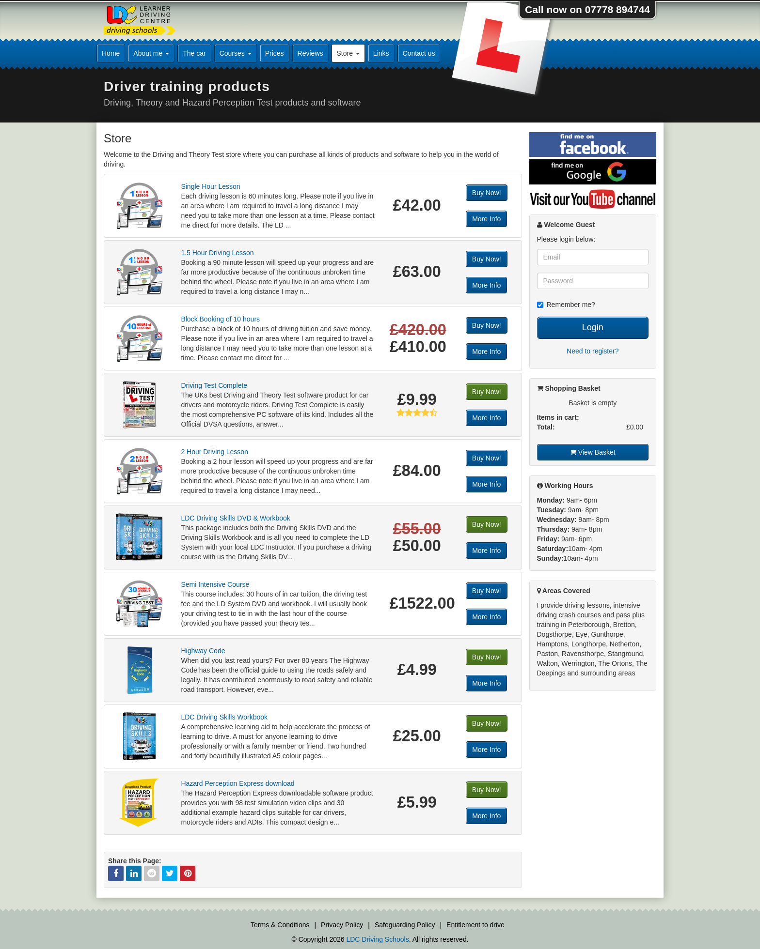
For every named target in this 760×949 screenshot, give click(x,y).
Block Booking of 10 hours (220, 319)
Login (592, 327)
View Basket (593, 452)
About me (151, 53)
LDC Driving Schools (377, 939)
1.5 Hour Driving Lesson (217, 253)
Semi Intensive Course (215, 584)
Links (381, 53)
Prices (274, 53)
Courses (236, 53)
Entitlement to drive (475, 925)
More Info (486, 219)
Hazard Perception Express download (237, 783)
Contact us (419, 53)
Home (111, 53)
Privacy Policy (342, 925)
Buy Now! (486, 193)
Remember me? (566, 304)
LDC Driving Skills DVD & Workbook (235, 518)
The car (194, 53)
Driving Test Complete (214, 385)
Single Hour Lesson (210, 186)
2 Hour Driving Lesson (214, 452)
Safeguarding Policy (405, 925)
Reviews (310, 53)
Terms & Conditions (280, 925)
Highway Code (203, 651)
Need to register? (592, 351)
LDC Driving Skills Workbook (224, 717)
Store (348, 53)
